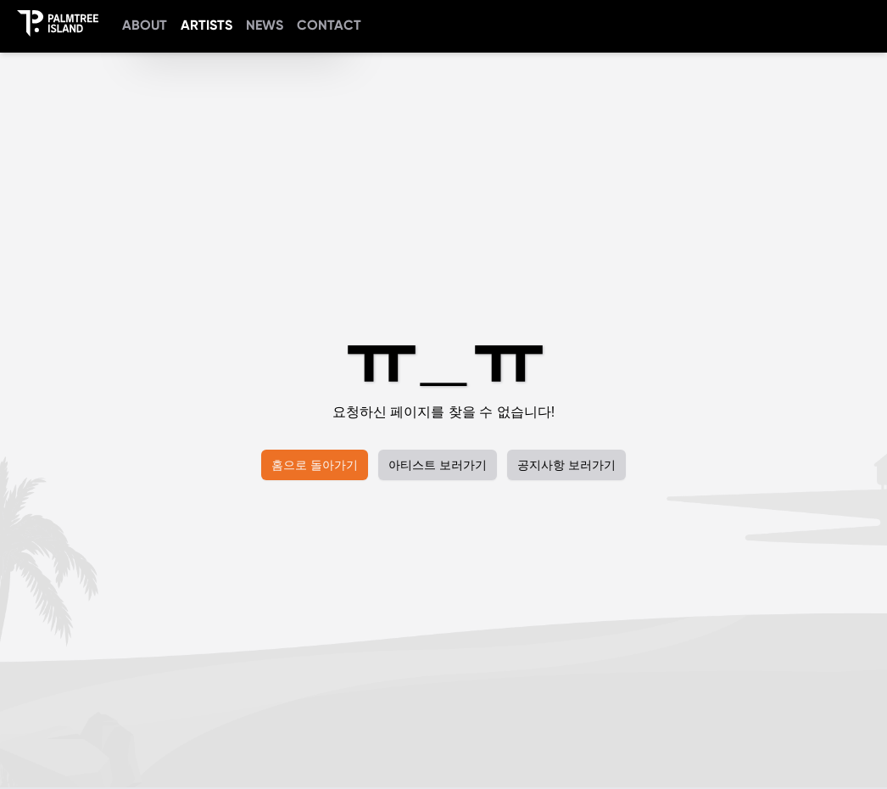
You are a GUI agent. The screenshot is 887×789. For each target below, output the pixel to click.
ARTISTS (206, 25)
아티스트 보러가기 (437, 465)
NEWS (264, 25)
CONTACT (329, 25)
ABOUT (144, 25)
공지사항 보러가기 (566, 465)
